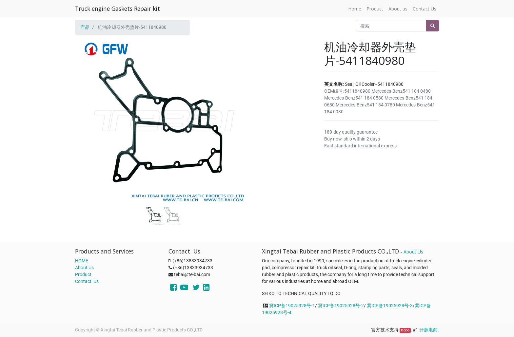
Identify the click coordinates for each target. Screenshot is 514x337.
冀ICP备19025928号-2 (341, 305)
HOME (81, 260)
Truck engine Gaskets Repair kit (117, 8)
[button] (88, 105)
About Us (84, 267)
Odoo (405, 330)
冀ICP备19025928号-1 (292, 305)
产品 (84, 27)
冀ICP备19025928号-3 (390, 305)
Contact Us (87, 281)
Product (83, 274)
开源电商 (428, 329)
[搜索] (432, 25)
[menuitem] (355, 9)
